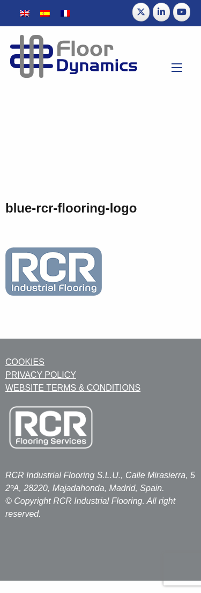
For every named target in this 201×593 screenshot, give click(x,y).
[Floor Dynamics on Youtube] (181, 12)
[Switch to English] (24, 13)
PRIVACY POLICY (40, 374)
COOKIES (24, 362)
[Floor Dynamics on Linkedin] (161, 12)
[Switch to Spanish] (45, 13)
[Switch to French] (65, 13)
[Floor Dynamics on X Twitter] (141, 12)
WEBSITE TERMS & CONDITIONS (72, 387)
